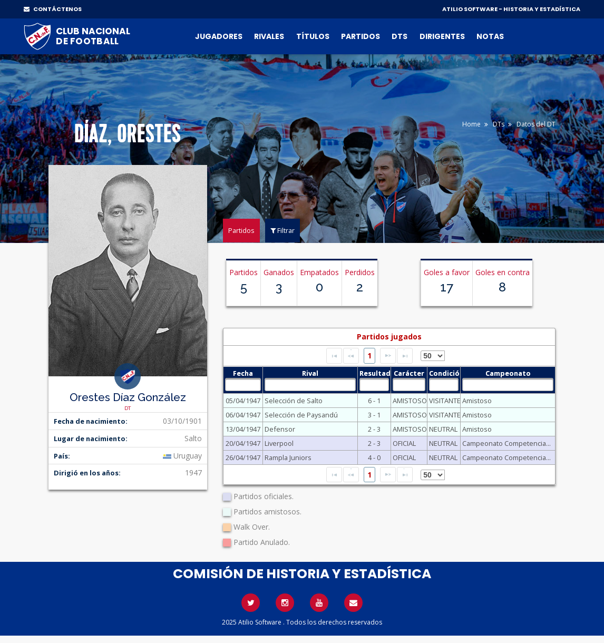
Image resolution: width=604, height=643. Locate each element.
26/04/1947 (243, 457)
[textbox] (243, 384)
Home (471, 124)
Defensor (280, 429)
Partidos (360, 36)
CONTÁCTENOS (53, 9)
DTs (399, 36)
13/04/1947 (243, 429)
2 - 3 (374, 429)
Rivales (269, 36)
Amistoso (477, 400)
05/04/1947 (243, 400)
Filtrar (282, 230)
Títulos (312, 36)
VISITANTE (444, 400)
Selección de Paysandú (301, 415)
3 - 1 (374, 415)
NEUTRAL (443, 429)
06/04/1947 (243, 415)
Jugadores (218, 36)
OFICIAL (404, 443)
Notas (490, 36)
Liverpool (279, 443)
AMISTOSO (409, 400)
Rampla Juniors (288, 457)
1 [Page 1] (369, 355)
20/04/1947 (243, 443)
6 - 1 (374, 400)
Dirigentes (442, 36)
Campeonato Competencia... (506, 443)
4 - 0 (374, 457)
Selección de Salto (294, 400)
